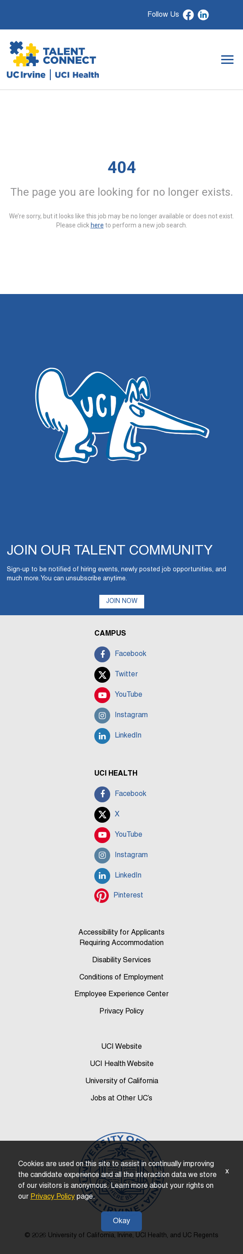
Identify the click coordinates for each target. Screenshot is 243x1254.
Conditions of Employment (121, 977)
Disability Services (121, 960)
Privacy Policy (121, 1011)
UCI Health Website (122, 1064)
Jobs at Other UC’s (121, 1098)
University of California (121, 1081)
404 (121, 167)
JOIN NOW (121, 601)
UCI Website (121, 1047)
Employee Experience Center (121, 994)
